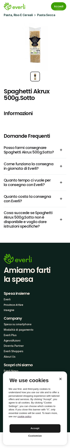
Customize (35, 435)
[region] (35, 408)
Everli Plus (10, 335)
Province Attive (13, 305)
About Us (9, 356)
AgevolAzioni (12, 340)
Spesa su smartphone (18, 324)
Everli (7, 299)
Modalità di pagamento (18, 329)
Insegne (9, 310)
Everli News (11, 370)
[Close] (60, 379)
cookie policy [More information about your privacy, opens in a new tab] (24, 416)
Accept (35, 428)
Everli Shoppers (13, 351)
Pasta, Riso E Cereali (18, 15)
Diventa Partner (14, 345)
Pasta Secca (46, 15)
